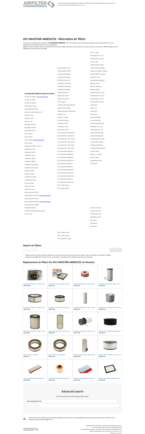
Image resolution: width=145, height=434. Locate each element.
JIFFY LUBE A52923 (63, 185)
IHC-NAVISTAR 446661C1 (65, 164)
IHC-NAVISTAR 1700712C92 (65, 142)
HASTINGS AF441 (62, 123)
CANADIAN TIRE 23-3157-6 (33, 146)
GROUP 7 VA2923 (62, 117)
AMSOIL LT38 (29, 115)
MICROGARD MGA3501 (97, 80)
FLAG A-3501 (29, 214)
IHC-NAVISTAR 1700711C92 (65, 139)
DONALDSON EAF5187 (32, 192)
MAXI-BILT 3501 (95, 77)
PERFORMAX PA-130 (96, 130)
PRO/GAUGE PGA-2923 (97, 139)
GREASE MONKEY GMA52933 (66, 111)
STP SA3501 (94, 164)
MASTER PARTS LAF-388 (97, 74)
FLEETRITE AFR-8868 (63, 89)
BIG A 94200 (29, 140)
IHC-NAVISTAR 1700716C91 (65, 148)
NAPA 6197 (93, 108)
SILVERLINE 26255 (96, 160)
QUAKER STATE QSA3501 (98, 148)
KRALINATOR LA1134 (96, 55)
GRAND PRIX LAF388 (63, 108)
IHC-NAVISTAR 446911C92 (65, 182)
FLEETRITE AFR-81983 (64, 83)
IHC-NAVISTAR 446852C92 (65, 173)
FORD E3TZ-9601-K (63, 96)
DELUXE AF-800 (29, 186)
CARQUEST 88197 (30, 155)
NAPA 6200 (93, 111)
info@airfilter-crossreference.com (113, 431)
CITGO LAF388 (29, 183)
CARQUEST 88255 (30, 161)
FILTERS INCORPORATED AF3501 (35, 211)
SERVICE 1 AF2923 (96, 154)
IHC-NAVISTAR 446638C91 (65, 154)
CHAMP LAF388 (29, 174)
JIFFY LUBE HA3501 (63, 188)
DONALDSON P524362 (32, 202)
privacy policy (118, 433)
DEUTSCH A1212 (30, 189)
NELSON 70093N (95, 117)
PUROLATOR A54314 (96, 145)
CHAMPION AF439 (30, 177)
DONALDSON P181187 (32, 195)
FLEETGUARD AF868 (63, 77)
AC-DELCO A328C (30, 100)
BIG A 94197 (28, 137)
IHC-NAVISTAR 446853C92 (65, 176)
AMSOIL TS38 (29, 118)
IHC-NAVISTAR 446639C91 (65, 157)
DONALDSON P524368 (32, 205)
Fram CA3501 (61, 102)
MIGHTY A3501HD (96, 86)
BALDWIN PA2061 (30, 124)
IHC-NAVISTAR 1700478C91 (65, 136)
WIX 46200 (93, 223)
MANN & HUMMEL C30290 (98, 71)
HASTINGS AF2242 (63, 120)
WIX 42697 (93, 220)
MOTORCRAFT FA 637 (97, 99)
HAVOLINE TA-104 (63, 130)
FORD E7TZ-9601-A (63, 99)
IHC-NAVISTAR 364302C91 (65, 151)
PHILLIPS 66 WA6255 (96, 136)
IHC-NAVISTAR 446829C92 (65, 170)
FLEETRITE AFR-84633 (64, 86)
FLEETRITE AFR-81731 (64, 80)
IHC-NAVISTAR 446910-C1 (65, 179)
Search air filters (116, 250)
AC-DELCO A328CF (30, 103)
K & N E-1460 (94, 52)
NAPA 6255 (93, 114)
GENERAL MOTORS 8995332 (66, 105)
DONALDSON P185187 (32, 199)
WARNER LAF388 (95, 217)
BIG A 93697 (28, 134)
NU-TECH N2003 (95, 120)
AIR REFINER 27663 (31, 106)
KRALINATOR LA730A (96, 59)
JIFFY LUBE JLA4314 (63, 236)
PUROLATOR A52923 (96, 142)
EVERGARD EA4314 (30, 208)
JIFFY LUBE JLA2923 (63, 232)
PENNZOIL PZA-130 (96, 126)
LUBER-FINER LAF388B (97, 68)
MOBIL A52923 (95, 89)
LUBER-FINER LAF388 (97, 65)
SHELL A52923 (94, 157)
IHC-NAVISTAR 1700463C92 (65, 133)
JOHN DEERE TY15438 (64, 239)
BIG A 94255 (28, 143)
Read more (83, 5)
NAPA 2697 (93, 105)
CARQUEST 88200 (30, 158)
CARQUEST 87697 (30, 152)
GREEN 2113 (61, 114)
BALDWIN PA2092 (30, 127)
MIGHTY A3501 (95, 83)
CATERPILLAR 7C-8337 (31, 168)
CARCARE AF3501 (30, 149)
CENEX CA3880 (29, 171)
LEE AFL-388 (94, 62)
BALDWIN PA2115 (30, 131)
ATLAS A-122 (28, 121)
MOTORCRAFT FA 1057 (97, 96)
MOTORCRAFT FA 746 (97, 102)
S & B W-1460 (94, 151)
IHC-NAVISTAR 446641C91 (65, 160)
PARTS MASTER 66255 (97, 123)
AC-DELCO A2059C (30, 97)
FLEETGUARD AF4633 (64, 74)
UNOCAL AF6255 (95, 211)
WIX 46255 (93, 226)
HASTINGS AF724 (62, 126)
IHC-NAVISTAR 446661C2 (65, 167)
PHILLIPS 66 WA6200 (96, 133)
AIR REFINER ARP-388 (31, 109)
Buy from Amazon (42, 97)
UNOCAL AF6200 (95, 208)
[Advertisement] (72, 22)
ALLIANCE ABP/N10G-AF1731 (34, 112)
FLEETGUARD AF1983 (64, 71)
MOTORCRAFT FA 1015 (97, 92)
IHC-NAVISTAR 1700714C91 (65, 145)
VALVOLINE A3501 (96, 214)
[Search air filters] (66, 250)
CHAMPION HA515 (30, 180)
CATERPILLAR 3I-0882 (31, 165)
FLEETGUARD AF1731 (64, 68)
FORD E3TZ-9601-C (63, 92)
